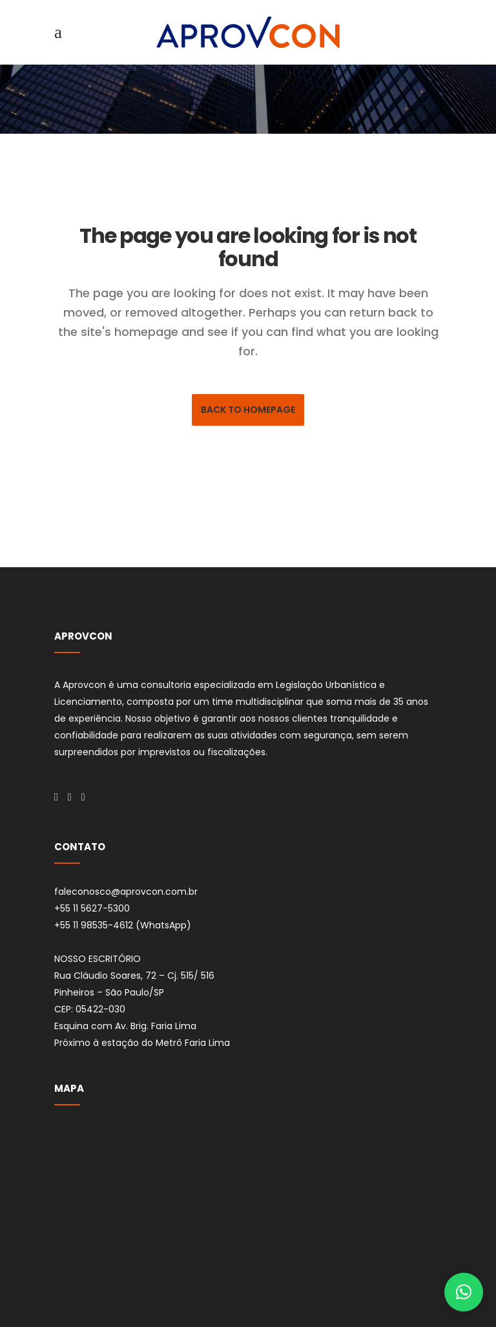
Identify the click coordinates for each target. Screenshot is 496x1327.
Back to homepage (248, 409)
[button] (463, 1292)
